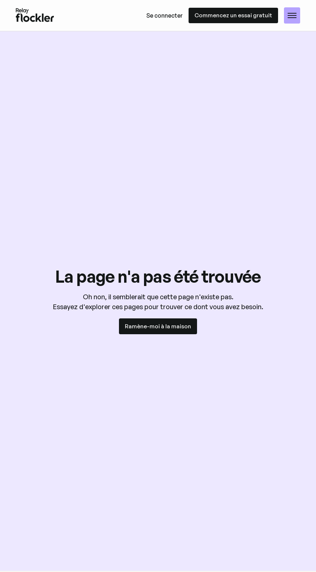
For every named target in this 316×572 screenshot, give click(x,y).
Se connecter (164, 15)
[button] (292, 15)
